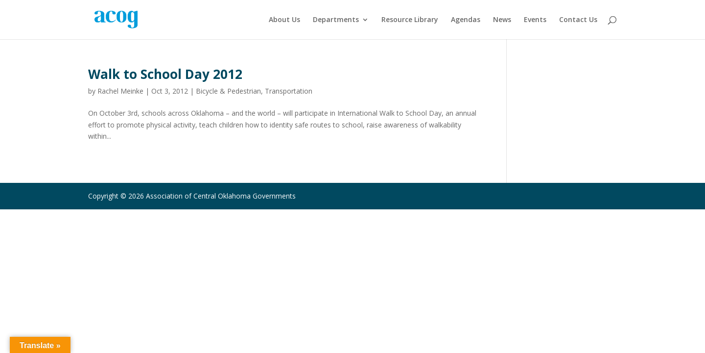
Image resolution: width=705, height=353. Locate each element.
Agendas (465, 20)
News (502, 20)
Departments (336, 20)
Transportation (288, 91)
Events (535, 20)
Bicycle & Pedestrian (228, 91)
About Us (284, 20)
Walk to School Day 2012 (165, 74)
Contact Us (578, 20)
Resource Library (409, 20)
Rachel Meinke (120, 91)
